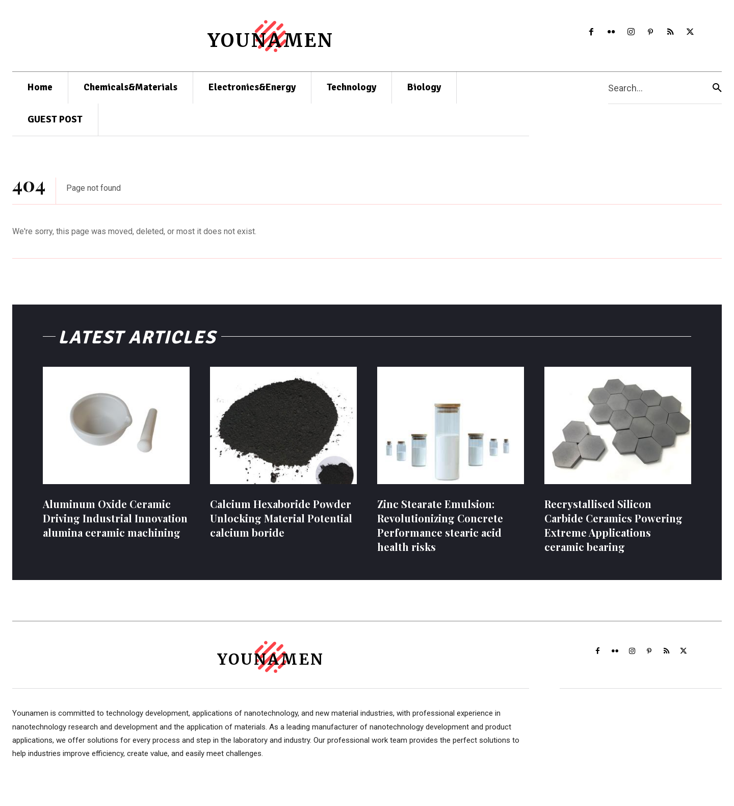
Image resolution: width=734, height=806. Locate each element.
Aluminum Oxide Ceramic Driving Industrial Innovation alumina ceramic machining (115, 524)
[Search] (717, 88)
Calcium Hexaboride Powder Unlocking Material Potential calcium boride (281, 524)
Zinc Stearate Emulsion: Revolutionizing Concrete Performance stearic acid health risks (440, 531)
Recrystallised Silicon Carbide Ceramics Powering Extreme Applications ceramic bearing (613, 531)
